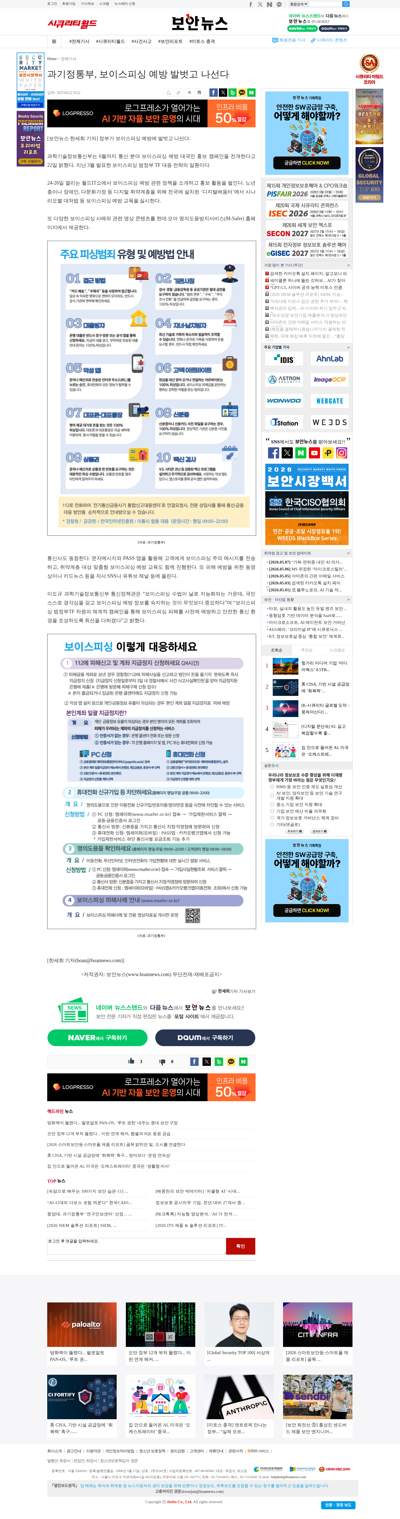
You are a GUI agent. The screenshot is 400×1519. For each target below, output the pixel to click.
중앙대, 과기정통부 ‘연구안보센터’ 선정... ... (89, 1214)
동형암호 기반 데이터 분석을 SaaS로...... (305, 615)
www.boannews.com (149, 974)
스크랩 (104, 4)
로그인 (52, 4)
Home (52, 59)
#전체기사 (79, 41)
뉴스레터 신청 (124, 4)
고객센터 (196, 1451)
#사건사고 (142, 41)
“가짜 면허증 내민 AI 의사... (305, 562)
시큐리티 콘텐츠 (332, 40)
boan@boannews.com (99, 960)
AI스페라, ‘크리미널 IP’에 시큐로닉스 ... (305, 629)
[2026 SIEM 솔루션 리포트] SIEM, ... (82, 1225)
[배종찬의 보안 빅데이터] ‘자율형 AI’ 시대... (198, 1191)
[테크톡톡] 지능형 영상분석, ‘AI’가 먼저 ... (196, 1214)
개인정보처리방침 (119, 1451)
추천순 (307, 650)
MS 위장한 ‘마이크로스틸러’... (308, 569)
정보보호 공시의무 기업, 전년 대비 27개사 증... (200, 1202)
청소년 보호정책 (152, 1451)
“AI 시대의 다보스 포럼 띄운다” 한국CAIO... (89, 1202)
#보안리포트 (170, 41)
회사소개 (54, 1451)
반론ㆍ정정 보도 (338, 1505)
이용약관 (93, 1451)
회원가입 (69, 4)
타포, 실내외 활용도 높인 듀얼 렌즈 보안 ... (308, 608)
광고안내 (74, 1451)
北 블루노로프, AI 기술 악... (305, 590)
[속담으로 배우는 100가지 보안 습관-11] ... (87, 1191)
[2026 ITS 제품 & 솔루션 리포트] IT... (191, 1225)
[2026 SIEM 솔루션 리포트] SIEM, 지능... (307, 294)
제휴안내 (216, 1451)
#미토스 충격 (202, 41)
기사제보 (87, 4)
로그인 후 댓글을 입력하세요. (136, 1246)
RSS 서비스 (260, 1451)
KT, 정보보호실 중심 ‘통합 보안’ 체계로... (306, 636)
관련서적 (235, 1451)
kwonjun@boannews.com (202, 1492)
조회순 (276, 650)
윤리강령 (177, 1451)
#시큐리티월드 (110, 41)
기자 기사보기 (234, 991)
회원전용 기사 (292, 40)
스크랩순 (337, 650)
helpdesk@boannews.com (288, 1477)
